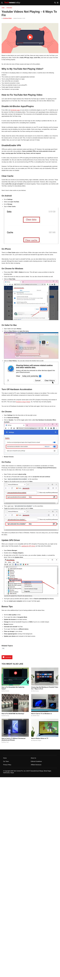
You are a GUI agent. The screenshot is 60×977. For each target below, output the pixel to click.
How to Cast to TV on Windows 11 (41, 713)
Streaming (9, 7)
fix (3, 648)
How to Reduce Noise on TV (39, 738)
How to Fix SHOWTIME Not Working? (13, 713)
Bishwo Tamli (6, 742)
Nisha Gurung (35, 691)
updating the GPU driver (28, 546)
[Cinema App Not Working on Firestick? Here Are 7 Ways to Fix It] (44, 676)
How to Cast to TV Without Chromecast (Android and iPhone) (13, 739)
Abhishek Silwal (36, 715)
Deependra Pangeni (37, 740)
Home (3, 7)
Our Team (6, 761)
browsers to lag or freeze (23, 401)
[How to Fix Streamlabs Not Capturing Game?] (15, 676)
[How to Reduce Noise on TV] (44, 728)
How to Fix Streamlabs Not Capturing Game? (13, 688)
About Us (33, 758)
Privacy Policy (7, 764)
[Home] (12, 3)
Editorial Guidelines (36, 761)
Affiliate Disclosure (36, 764)
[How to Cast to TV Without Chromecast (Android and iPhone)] (15, 728)
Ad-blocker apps (15, 110)
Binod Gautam (6, 691)
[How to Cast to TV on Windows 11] (44, 703)
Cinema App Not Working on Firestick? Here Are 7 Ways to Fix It (44, 688)
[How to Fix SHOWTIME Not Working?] (15, 703)
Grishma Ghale (7, 18)
